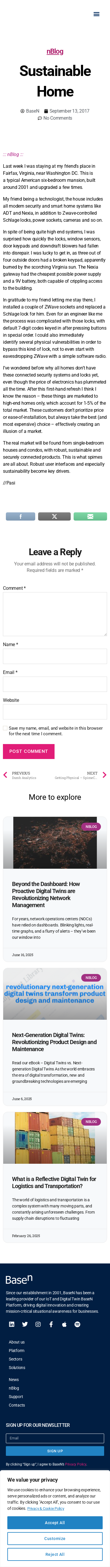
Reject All (55, 1554)
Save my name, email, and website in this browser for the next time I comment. (55, 734)
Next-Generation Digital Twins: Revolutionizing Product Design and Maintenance (54, 1045)
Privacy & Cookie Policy (47, 1508)
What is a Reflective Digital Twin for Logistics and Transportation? (54, 1186)
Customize (54, 1538)
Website (11, 703)
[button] (96, 15)
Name (10, 648)
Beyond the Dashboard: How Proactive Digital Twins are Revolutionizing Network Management (46, 898)
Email (10, 675)
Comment (14, 591)
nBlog (55, 54)
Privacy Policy (75, 1468)
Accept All (55, 1522)
